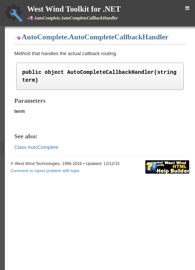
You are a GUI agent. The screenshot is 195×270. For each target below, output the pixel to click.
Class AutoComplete (36, 147)
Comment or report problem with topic (45, 170)
